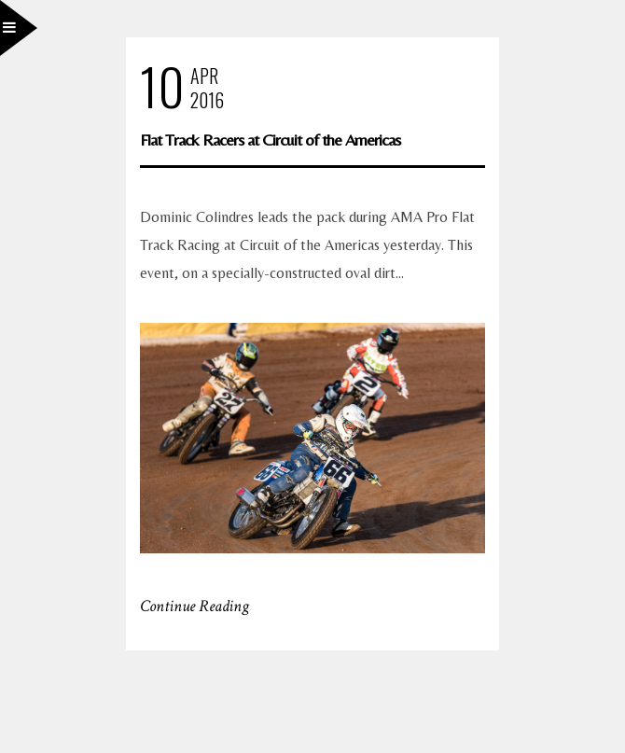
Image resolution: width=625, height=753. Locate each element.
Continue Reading (194, 606)
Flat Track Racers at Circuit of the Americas (270, 139)
